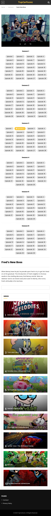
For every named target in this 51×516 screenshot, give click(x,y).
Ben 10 (9, 465)
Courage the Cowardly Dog (18, 427)
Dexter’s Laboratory (15, 408)
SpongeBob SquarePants (17, 390)
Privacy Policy (7, 503)
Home (3, 7)
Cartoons (11, 7)
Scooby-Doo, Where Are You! (18, 371)
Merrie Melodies (13, 315)
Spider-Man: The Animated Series (20, 446)
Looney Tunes (12, 333)
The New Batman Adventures (18, 483)
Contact (6, 500)
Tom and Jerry (13, 352)
